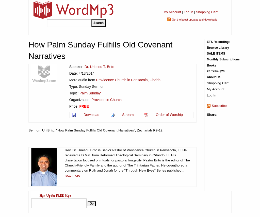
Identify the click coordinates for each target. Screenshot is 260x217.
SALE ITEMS (216, 53)
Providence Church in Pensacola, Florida (128, 80)
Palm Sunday (90, 93)
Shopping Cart (207, 12)
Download (91, 115)
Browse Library (218, 47)
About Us (213, 77)
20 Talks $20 (216, 71)
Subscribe (219, 106)
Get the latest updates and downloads (194, 19)
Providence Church (106, 100)
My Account (172, 12)
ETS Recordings (219, 42)
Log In (188, 12)
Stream (128, 115)
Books (211, 65)
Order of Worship (169, 115)
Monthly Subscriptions (223, 59)
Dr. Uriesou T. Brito (99, 67)
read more (72, 175)
